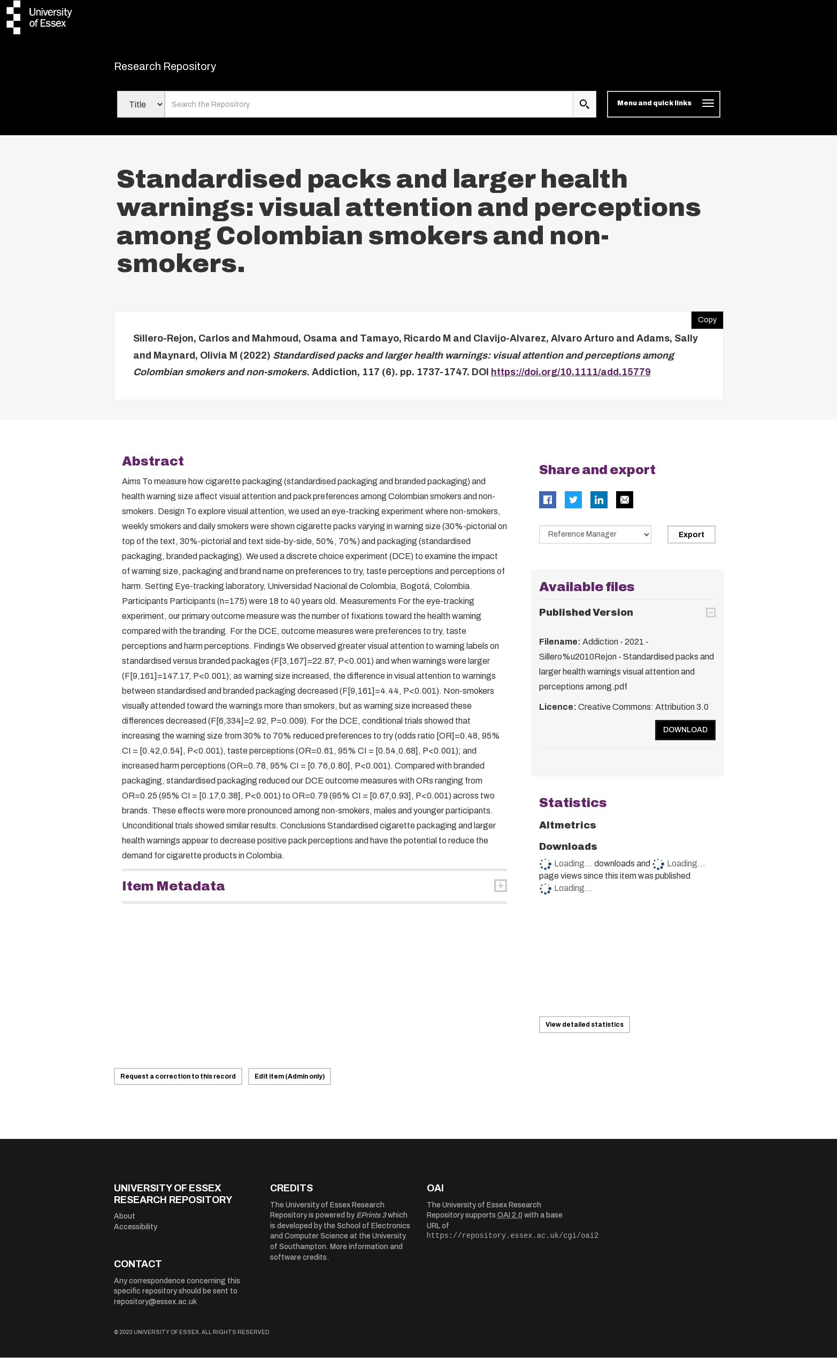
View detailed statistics (585, 1031)
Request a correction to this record (178, 1083)
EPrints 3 (371, 1222)
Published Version (586, 619)
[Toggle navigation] (663, 111)
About (124, 1223)
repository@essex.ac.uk (155, 1308)
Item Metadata (173, 893)
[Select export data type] (595, 541)
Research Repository (189, 69)
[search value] (369, 111)
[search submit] (584, 111)
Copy (704, 324)
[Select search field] (141, 111)
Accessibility (135, 1233)
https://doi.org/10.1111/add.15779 (571, 379)
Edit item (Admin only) (290, 1083)
